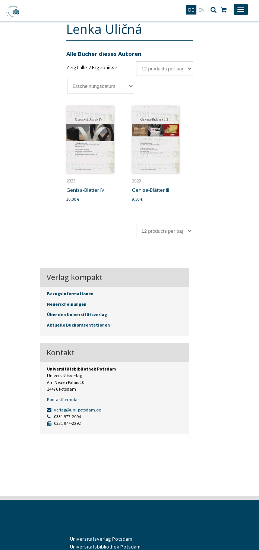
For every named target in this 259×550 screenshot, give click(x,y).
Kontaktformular (63, 399)
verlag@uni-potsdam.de (74, 410)
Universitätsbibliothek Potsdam (105, 546)
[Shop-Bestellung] (100, 86)
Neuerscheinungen (66, 304)
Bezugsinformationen (70, 293)
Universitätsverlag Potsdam (101, 538)
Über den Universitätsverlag (77, 314)
